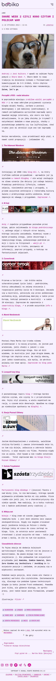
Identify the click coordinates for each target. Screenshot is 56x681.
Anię (5, 224)
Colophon (9, 675)
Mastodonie (8, 633)
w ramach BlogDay (21, 178)
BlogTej (36, 406)
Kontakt (46, 675)
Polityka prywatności (23, 675)
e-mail (28, 630)
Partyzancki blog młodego (16, 490)
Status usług (22, 676)
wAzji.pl (38, 243)
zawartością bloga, (13, 306)
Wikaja (6, 516)
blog (29, 394)
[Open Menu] (52, 4)
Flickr (19, 599)
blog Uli (33, 172)
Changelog (37, 675)
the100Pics (34, 676)
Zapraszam (44, 197)
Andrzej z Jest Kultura (15, 74)
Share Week (18, 77)
